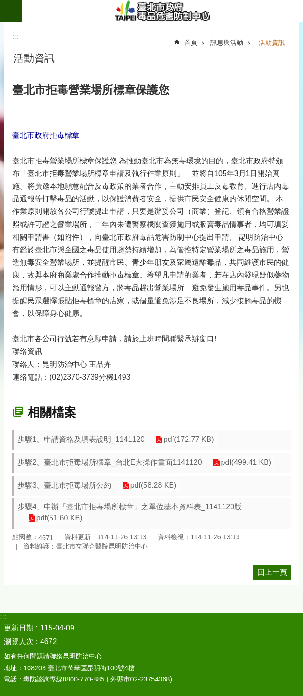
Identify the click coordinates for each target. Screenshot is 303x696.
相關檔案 (52, 412)
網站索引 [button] (11, 11)
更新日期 (19, 628)
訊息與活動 (226, 42)
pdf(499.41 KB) (245, 463)
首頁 (190, 42)
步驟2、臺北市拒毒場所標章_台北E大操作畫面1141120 (109, 462)
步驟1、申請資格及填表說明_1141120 (80, 439)
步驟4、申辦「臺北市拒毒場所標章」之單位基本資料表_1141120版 (129, 507)
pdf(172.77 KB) (187, 440)
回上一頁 (272, 572)
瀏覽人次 (19, 641)
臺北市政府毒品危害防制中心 (162, 11)
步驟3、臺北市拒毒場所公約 (64, 485)
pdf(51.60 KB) (58, 518)
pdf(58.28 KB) (152, 486)
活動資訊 (272, 42)
